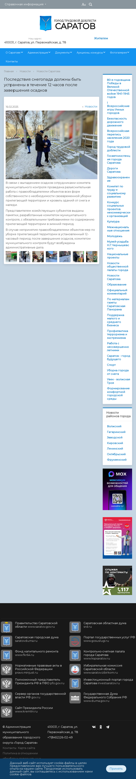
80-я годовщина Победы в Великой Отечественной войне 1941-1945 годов (118, 88)
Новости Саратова (48, 71)
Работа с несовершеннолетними (118, 347)
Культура (113, 221)
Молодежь (114, 236)
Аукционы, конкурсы (90, 52)
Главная (9, 71)
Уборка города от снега (118, 372)
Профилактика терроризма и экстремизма (117, 334)
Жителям (101, 38)
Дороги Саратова (113, 170)
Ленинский (115, 448)
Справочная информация (24, 4)
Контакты (12, 61)
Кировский (115, 443)
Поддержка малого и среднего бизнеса (115, 320)
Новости (25, 71)
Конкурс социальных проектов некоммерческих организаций (118, 209)
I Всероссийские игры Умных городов (118, 108)
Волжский (114, 426)
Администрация (38, 52)
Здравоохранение (118, 179)
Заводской (114, 437)
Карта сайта (26, 748)
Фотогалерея (118, 52)
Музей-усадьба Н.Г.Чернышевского (118, 245)
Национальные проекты (117, 255)
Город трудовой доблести (118, 148)
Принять (116, 768)
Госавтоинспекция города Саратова (118, 159)
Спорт (111, 365)
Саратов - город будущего (118, 357)
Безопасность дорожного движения (117, 122)
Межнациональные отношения (118, 228)
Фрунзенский (116, 459)
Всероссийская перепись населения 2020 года (118, 136)
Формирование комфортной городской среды (118, 393)
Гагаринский (116, 432)
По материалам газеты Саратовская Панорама (118, 304)
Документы (62, 52)
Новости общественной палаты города (117, 266)
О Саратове (13, 52)
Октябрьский (116, 454)
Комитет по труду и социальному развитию (116, 191)
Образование (116, 284)
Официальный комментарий (117, 292)
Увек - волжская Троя (118, 381)
